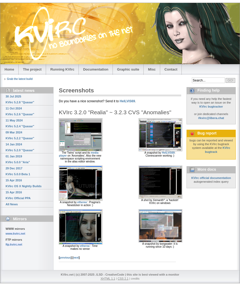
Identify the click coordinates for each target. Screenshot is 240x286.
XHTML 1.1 (108, 278)
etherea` (82, 202)
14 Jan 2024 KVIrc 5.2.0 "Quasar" (20, 147)
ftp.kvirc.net (14, 244)
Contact (170, 69)
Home (9, 69)
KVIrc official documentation (211, 177)
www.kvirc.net (15, 233)
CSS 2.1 (123, 278)
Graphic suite (128, 69)
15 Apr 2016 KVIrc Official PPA (18, 195)
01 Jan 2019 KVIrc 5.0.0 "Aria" (18, 159)
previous (65, 257)
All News (12, 204)
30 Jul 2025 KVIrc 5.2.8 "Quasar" (20, 99)
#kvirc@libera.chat (211, 118)
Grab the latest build (20, 78)
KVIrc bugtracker (211, 106)
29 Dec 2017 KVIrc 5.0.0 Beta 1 (18, 171)
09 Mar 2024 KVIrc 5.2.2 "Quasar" (20, 135)
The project (32, 69)
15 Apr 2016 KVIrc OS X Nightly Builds (24, 183)
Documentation (95, 69)
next (76, 257)
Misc (152, 69)
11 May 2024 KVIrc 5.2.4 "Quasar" (20, 123)
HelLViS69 (127, 101)
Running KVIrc (62, 69)
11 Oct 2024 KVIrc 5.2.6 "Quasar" (20, 111)
